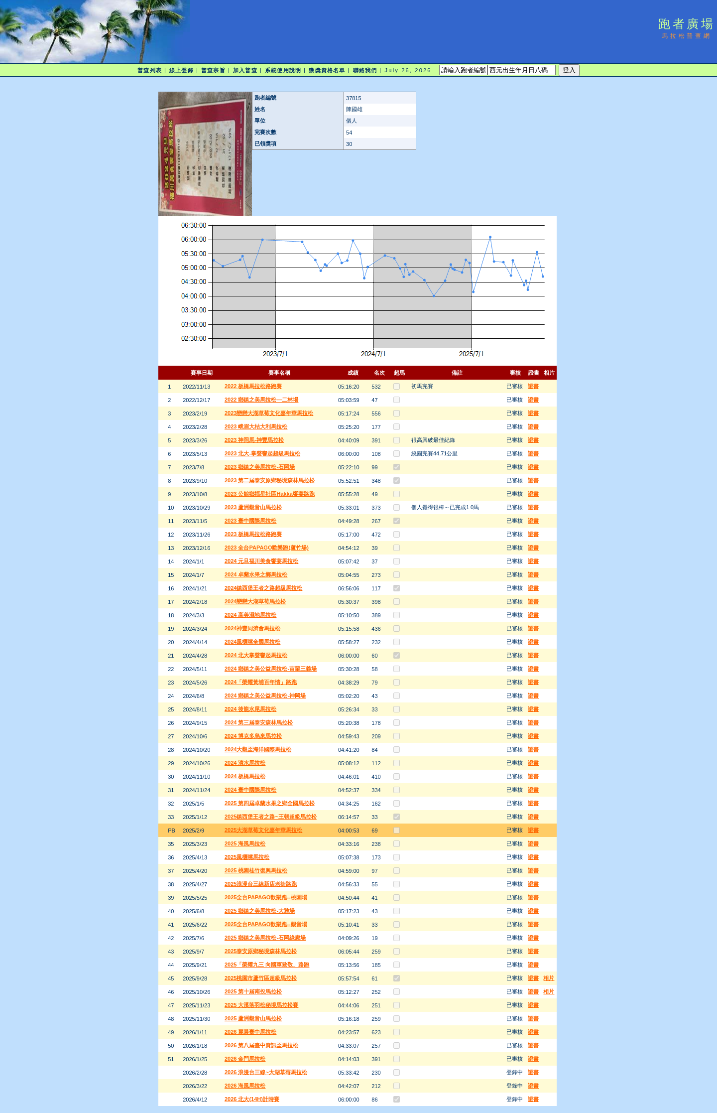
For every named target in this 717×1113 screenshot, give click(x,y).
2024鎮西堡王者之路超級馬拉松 (263, 588)
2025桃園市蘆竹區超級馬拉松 (261, 978)
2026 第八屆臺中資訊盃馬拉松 (262, 1045)
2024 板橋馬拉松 (245, 776)
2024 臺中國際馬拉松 (251, 790)
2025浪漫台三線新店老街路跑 (261, 884)
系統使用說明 (283, 70)
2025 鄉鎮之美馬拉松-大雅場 (260, 911)
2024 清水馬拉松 (245, 763)
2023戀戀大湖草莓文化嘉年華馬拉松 (269, 413)
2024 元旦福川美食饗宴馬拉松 (262, 561)
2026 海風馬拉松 (245, 1086)
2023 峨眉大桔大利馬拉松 (256, 426)
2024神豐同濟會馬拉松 (252, 628)
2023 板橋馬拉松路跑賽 (253, 534)
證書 (533, 386)
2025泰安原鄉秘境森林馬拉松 (261, 951)
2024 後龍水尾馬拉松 (251, 709)
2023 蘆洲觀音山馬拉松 (253, 507)
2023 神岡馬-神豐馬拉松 (254, 440)
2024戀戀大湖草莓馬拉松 (255, 601)
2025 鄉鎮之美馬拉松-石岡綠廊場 (265, 938)
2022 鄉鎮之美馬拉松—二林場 (262, 400)
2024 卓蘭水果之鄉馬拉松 (256, 574)
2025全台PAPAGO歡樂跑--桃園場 (266, 897)
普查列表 (149, 70)
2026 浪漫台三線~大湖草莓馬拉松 (266, 1072)
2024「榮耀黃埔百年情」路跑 (261, 682)
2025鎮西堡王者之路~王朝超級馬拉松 (271, 817)
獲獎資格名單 (327, 70)
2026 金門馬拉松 (245, 1059)
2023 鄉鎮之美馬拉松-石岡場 (260, 467)
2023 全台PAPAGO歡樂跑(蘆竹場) (267, 548)
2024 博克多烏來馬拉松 (253, 736)
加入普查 (245, 70)
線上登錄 (181, 70)
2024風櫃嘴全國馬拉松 (252, 642)
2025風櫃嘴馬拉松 (247, 857)
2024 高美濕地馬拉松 (251, 615)
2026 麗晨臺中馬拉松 (251, 1032)
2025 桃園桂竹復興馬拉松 (256, 870)
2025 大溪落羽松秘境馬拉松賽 (262, 1005)
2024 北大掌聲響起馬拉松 (256, 655)
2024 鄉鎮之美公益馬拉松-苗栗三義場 (271, 669)
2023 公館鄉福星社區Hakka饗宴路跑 (270, 494)
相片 (548, 978)
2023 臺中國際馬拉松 (251, 521)
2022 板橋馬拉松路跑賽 (253, 386)
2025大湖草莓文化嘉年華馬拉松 (263, 830)
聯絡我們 (365, 70)
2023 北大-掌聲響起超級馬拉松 (262, 453)
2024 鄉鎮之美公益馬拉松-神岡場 (265, 695)
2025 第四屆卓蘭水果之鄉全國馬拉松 (270, 803)
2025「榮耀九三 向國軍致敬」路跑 (267, 965)
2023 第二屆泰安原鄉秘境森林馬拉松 (270, 480)
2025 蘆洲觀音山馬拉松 (253, 1018)
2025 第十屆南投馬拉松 (253, 991)
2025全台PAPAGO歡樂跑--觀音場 (266, 924)
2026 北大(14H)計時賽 (252, 1099)
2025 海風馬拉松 (245, 843)
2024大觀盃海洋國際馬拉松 (258, 749)
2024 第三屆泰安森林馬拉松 (259, 722)
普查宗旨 (213, 70)
